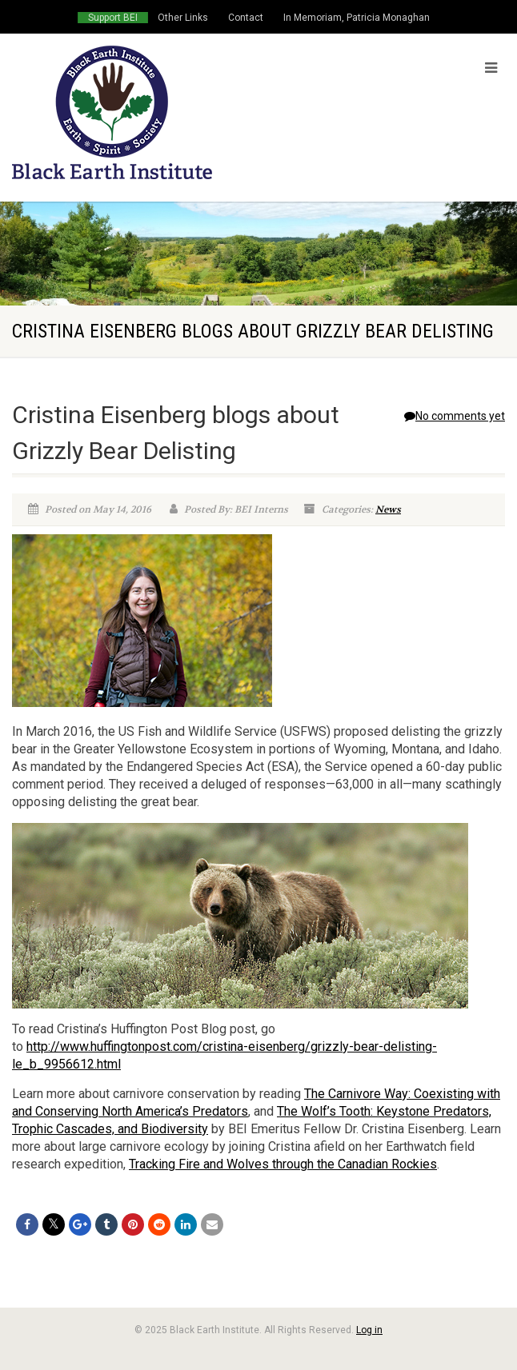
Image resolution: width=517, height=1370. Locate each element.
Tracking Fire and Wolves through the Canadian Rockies (283, 1164)
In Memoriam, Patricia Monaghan (356, 17)
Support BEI (113, 17)
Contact (245, 17)
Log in (369, 1330)
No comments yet (454, 415)
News (388, 509)
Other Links (183, 17)
